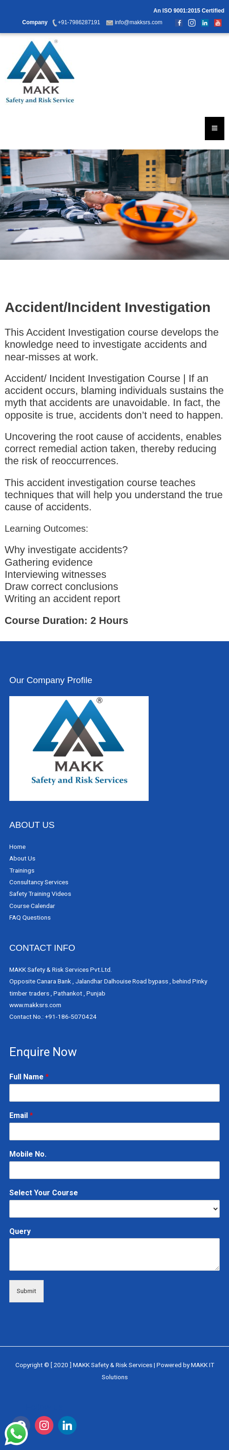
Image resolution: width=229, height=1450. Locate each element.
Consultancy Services (38, 882)
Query (20, 1231)
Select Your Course (43, 1192)
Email (21, 1115)
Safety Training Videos (40, 893)
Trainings (21, 870)
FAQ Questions (30, 917)
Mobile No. (27, 1154)
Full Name (29, 1076)
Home (17, 846)
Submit (26, 1290)
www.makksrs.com (35, 1005)
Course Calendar (32, 905)
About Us (22, 858)
